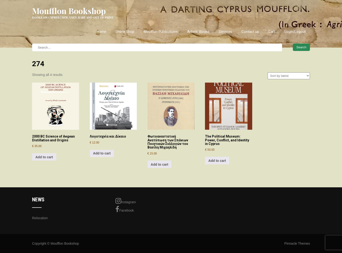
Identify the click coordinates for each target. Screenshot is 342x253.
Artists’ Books (198, 32)
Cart (271, 32)
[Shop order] (289, 75)
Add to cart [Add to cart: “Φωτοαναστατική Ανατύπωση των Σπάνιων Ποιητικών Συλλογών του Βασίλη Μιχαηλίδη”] (159, 164)
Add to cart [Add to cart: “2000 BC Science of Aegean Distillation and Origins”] (44, 157)
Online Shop (125, 32)
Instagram (125, 201)
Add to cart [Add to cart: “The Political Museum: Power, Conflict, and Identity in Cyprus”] (217, 161)
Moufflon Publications (161, 32)
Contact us (250, 32)
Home (101, 32)
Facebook (124, 209)
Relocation (40, 218)
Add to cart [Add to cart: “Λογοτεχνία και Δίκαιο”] (102, 153)
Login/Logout (295, 32)
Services (225, 32)
